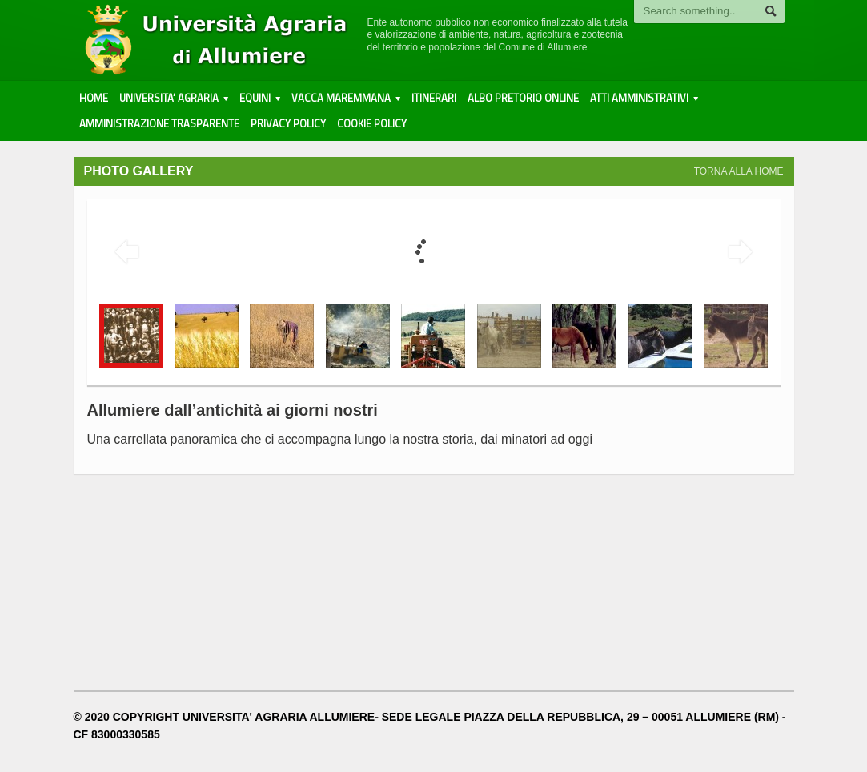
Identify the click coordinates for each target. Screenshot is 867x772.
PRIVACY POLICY (288, 123)
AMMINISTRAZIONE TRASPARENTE (159, 123)
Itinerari (433, 98)
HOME (93, 98)
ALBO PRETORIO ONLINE (523, 98)
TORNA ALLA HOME (739, 171)
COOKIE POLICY (372, 123)
